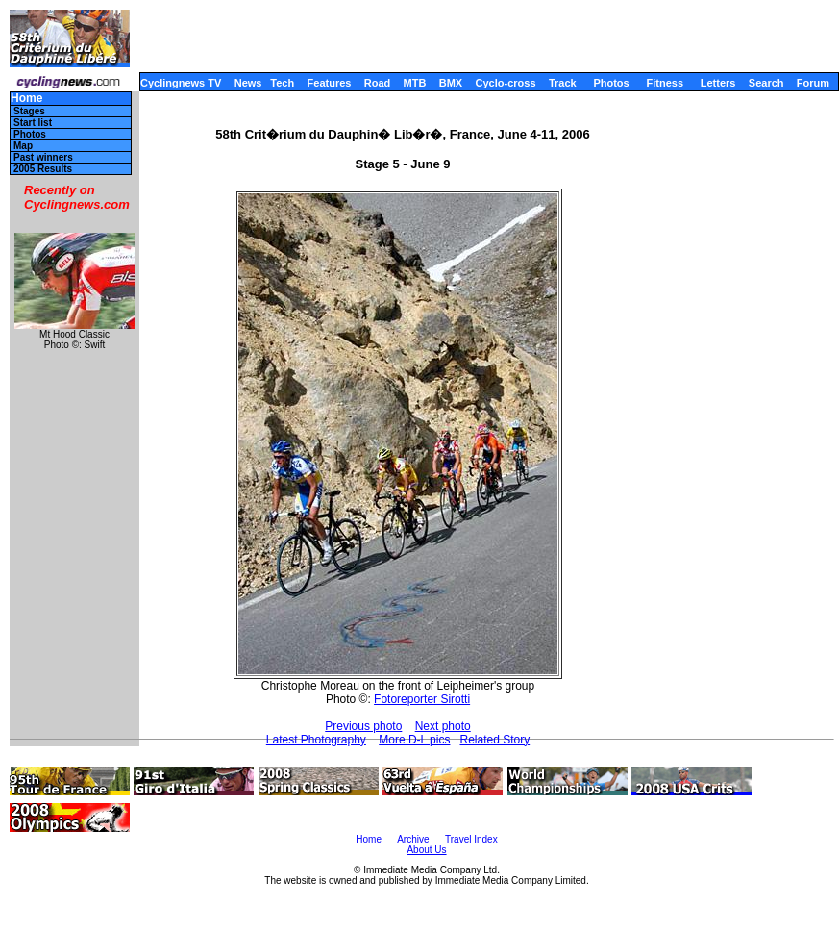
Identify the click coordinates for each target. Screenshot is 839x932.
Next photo (443, 726)
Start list (32, 122)
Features (330, 82)
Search (766, 82)
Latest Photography (316, 739)
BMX (450, 82)
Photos (611, 82)
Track (563, 82)
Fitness (664, 82)
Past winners (43, 157)
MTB (415, 82)
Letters (718, 82)
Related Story (494, 739)
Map (23, 145)
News (248, 82)
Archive (413, 839)
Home (26, 98)
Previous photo (363, 726)
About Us (426, 849)
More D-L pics (414, 739)
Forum (813, 82)
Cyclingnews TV (180, 82)
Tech (282, 82)
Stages (29, 111)
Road (377, 82)
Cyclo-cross (506, 82)
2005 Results (42, 169)
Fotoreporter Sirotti (422, 699)
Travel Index (471, 839)
